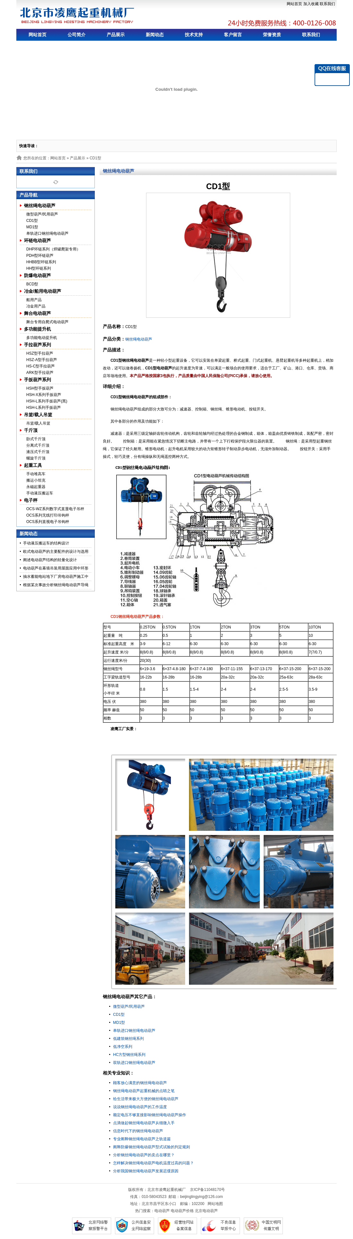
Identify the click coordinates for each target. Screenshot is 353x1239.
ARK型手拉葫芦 (39, 372)
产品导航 (28, 195)
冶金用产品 (35, 306)
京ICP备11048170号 (207, 1189)
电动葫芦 (162, 1211)
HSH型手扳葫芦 (39, 388)
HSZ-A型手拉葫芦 (41, 360)
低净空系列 (122, 1046)
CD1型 (32, 220)
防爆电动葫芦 (37, 275)
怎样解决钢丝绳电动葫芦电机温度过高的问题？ (153, 1163)
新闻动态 (155, 34)
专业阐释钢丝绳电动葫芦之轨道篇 (142, 1139)
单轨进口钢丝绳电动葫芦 (47, 233)
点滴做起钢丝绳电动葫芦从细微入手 (144, 1123)
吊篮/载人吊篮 (38, 414)
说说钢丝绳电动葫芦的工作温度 (140, 1107)
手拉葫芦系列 (37, 344)
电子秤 (30, 500)
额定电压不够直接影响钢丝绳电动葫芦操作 (149, 1115)
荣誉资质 (272, 34)
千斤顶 (30, 430)
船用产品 (34, 300)
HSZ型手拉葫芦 (39, 353)
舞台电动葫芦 (37, 313)
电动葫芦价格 (182, 1211)
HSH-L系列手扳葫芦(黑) (46, 401)
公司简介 (77, 34)
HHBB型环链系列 (41, 262)
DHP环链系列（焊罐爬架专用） (53, 249)
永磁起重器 (35, 487)
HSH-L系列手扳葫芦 (43, 407)
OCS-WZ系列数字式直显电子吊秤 (55, 509)
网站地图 (215, 1203)
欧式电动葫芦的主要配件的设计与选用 (55, 551)
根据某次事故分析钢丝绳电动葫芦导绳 (55, 585)
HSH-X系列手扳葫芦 (43, 394)
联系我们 (327, 4)
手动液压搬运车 (39, 493)
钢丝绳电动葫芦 (39, 205)
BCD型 (32, 284)
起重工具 (33, 465)
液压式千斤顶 (37, 452)
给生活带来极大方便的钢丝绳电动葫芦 (145, 1099)
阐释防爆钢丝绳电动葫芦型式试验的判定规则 (151, 1147)
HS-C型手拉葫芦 (40, 366)
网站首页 (294, 4)
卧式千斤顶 (35, 439)
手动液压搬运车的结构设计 (46, 543)
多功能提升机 (37, 329)
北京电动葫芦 (206, 1211)
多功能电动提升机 (41, 337)
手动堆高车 (35, 474)
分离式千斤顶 (37, 445)
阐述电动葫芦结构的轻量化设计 (50, 560)
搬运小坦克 (35, 480)
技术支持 (194, 34)
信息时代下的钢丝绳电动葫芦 (138, 1131)
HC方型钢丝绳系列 (129, 1054)
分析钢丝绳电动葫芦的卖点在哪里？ (144, 1155)
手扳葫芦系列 (37, 379)
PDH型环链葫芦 (39, 255)
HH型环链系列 (38, 268)
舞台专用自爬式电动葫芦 (47, 322)
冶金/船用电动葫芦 (42, 291)
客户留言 (233, 34)
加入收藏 (311, 4)
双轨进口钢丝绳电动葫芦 (134, 1062)
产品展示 (116, 34)
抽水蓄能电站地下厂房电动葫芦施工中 (55, 576)
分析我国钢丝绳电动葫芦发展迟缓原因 (145, 1171)
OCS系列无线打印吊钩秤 (47, 515)
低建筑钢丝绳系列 (128, 1038)
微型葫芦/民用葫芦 (42, 214)
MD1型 (32, 227)
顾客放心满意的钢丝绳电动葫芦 (140, 1083)
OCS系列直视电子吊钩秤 (47, 521)
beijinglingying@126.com (201, 1196)
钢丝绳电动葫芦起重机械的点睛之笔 (144, 1091)
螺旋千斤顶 (35, 458)
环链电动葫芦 (37, 240)
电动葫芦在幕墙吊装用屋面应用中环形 (55, 568)
